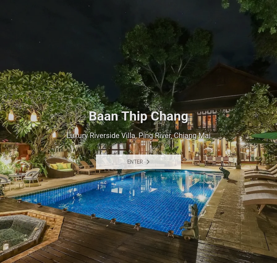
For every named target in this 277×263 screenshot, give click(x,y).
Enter (138, 162)
